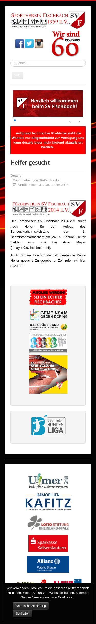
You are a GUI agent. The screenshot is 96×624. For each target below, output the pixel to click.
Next (79, 122)
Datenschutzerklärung (31, 606)
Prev (70, 122)
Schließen (22, 613)
